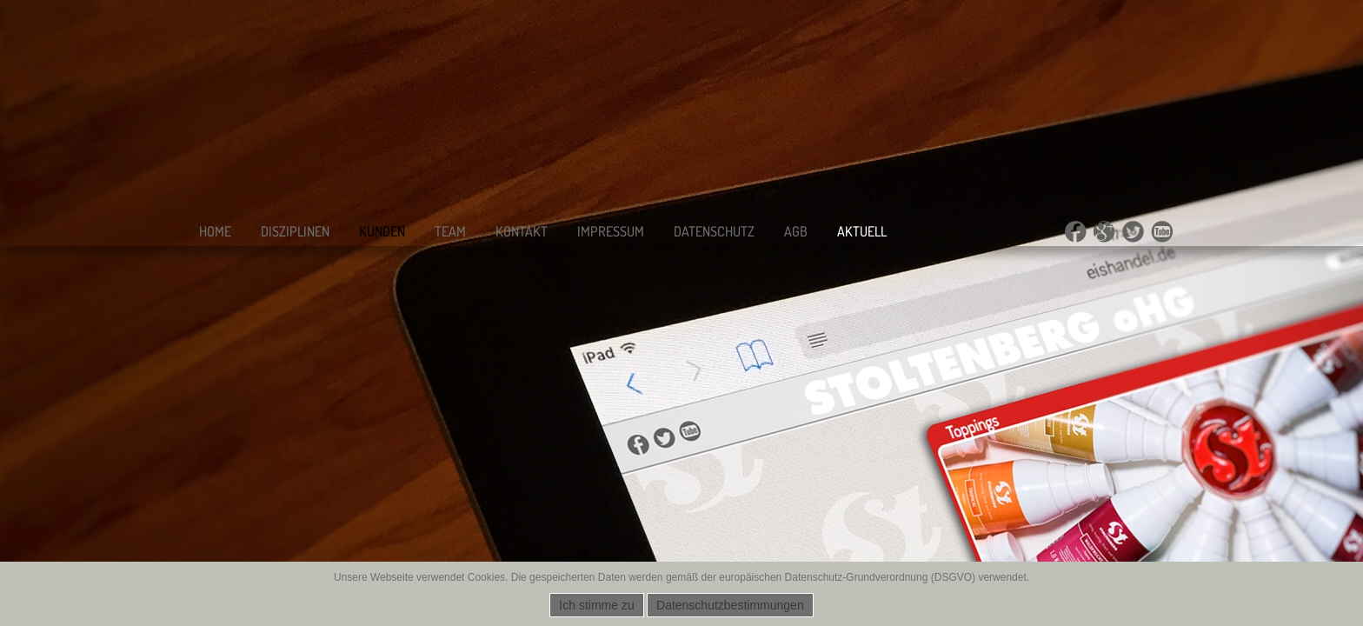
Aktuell (862, 231)
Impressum (610, 231)
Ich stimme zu (596, 605)
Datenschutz (714, 231)
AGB (796, 231)
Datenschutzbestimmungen (730, 605)
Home (215, 231)
